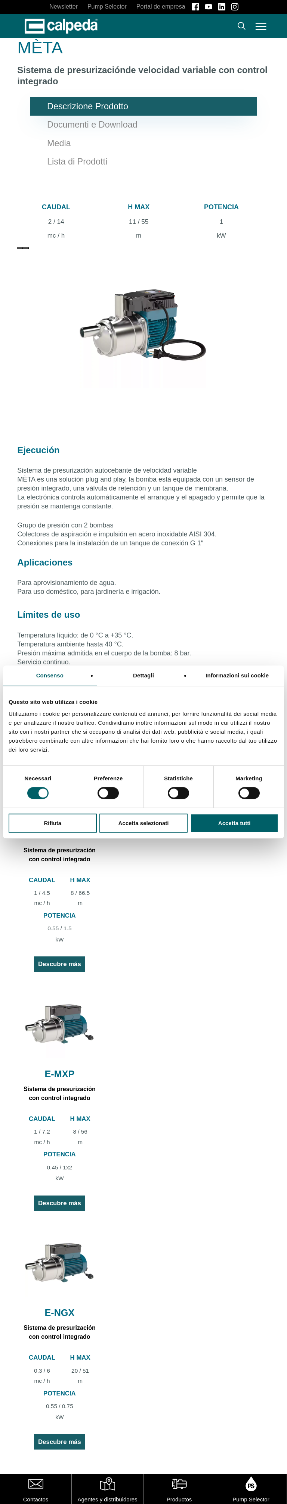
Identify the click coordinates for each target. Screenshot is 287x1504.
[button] (261, 26)
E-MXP (59, 1074)
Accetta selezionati (143, 823)
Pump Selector (250, 1499)
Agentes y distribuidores (107, 1499)
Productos (179, 1499)
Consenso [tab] (50, 675)
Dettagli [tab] (143, 675)
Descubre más (59, 964)
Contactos (36, 1499)
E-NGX (59, 1312)
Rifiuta (52, 823)
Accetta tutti (234, 823)
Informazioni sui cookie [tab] (237, 675)
